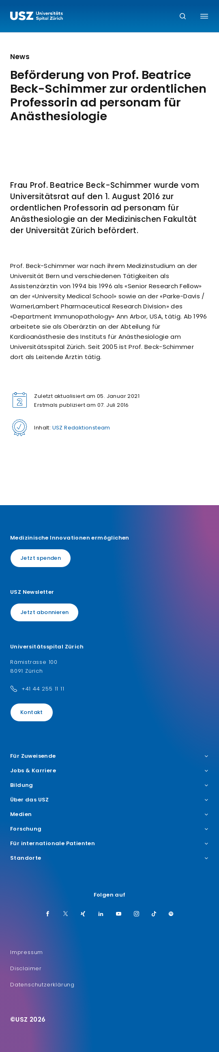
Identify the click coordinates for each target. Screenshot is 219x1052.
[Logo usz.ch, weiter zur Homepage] (36, 17)
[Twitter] (66, 914)
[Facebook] (48, 914)
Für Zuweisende (109, 756)
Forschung (109, 829)
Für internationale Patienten (109, 843)
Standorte (109, 858)
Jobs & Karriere (109, 770)
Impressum (26, 952)
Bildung (109, 785)
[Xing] (83, 914)
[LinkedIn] (101, 914)
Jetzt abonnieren (44, 612)
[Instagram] (137, 914)
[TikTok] (154, 914)
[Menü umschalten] (204, 16)
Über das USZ (109, 799)
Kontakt (31, 712)
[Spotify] (171, 914)
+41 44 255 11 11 (42, 689)
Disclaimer (26, 968)
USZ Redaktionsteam (81, 427)
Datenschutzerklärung (42, 984)
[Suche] (182, 16)
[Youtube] (119, 914)
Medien (109, 814)
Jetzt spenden (40, 558)
